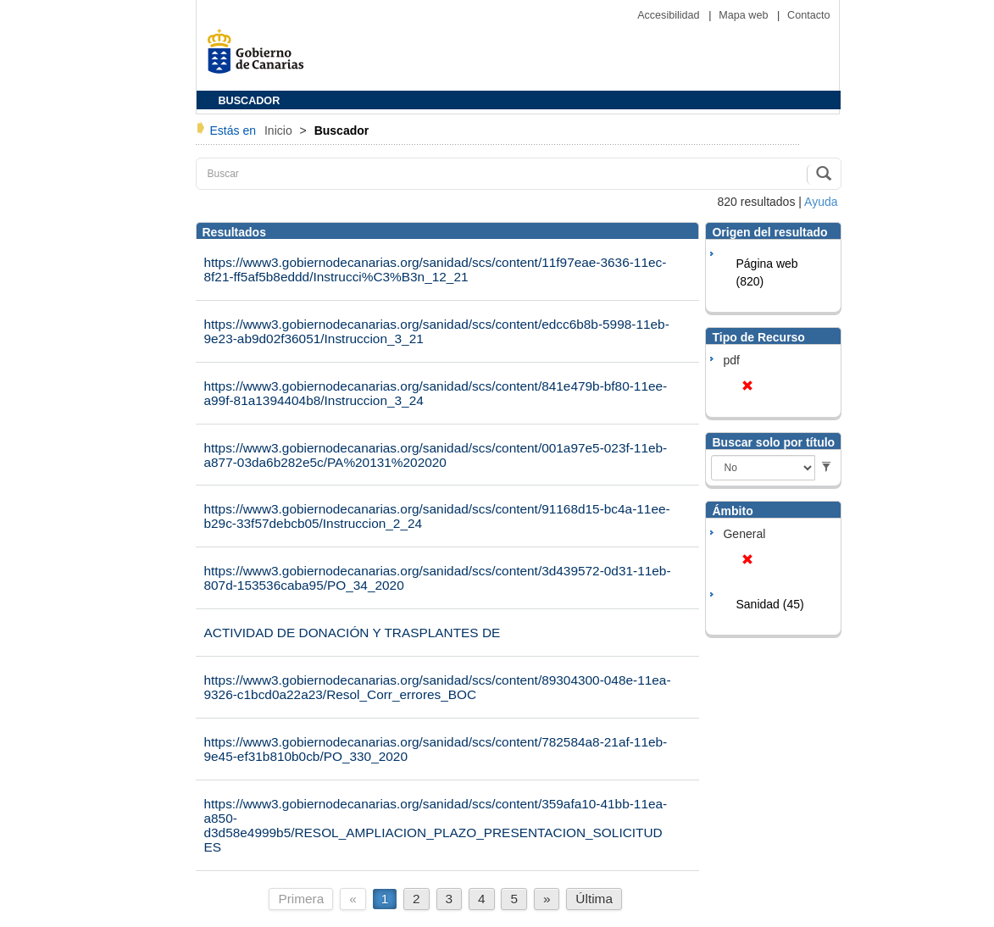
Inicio (280, 130)
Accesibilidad (669, 15)
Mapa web (745, 15)
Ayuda (820, 201)
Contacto (808, 15)
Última (594, 898)
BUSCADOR (249, 101)
